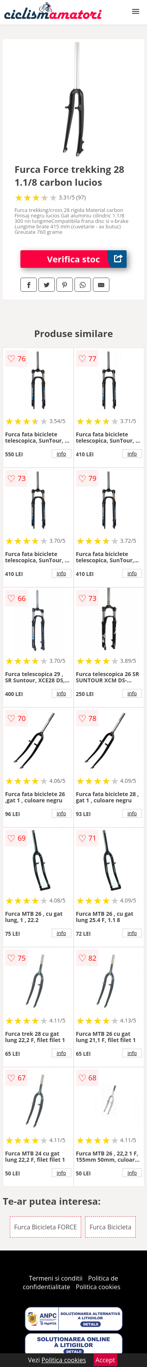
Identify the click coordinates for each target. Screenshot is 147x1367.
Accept (105, 1360)
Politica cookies (98, 1287)
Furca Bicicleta (110, 1227)
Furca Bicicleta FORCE (45, 1227)
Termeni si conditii (56, 1278)
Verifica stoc (87, 259)
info (61, 453)
